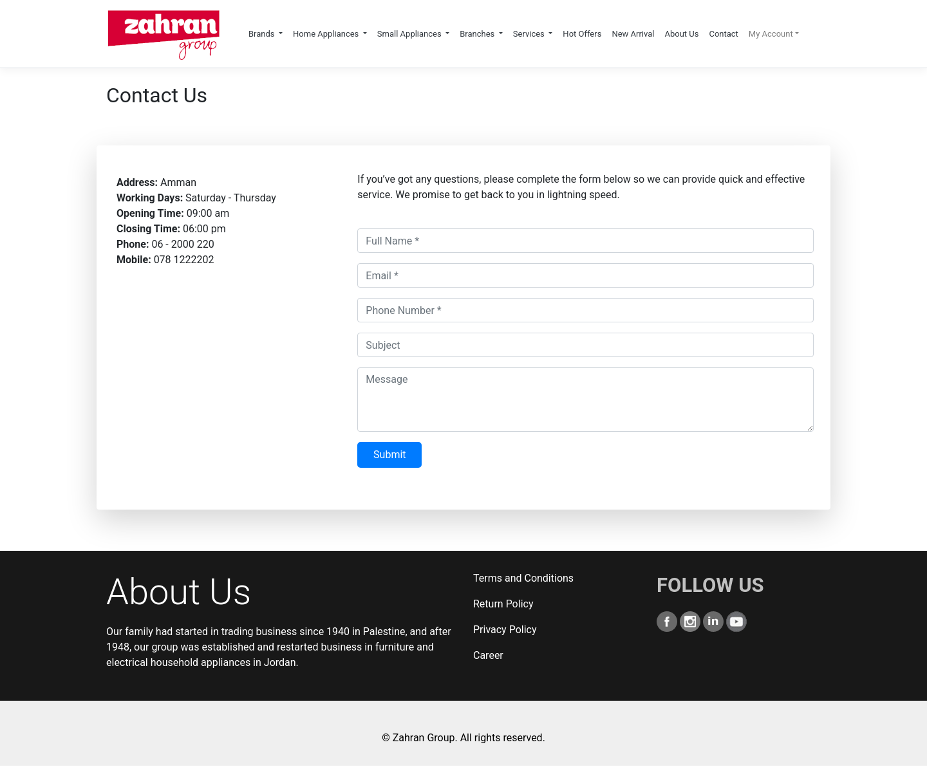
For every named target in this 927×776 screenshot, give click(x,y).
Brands (262, 34)
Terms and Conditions (523, 578)
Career (488, 655)
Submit (389, 454)
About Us (681, 34)
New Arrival (633, 34)
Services (530, 34)
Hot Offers (582, 34)
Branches (478, 34)
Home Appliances (327, 34)
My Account (771, 34)
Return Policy (503, 604)
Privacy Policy (505, 630)
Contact (723, 34)
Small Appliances (410, 34)
